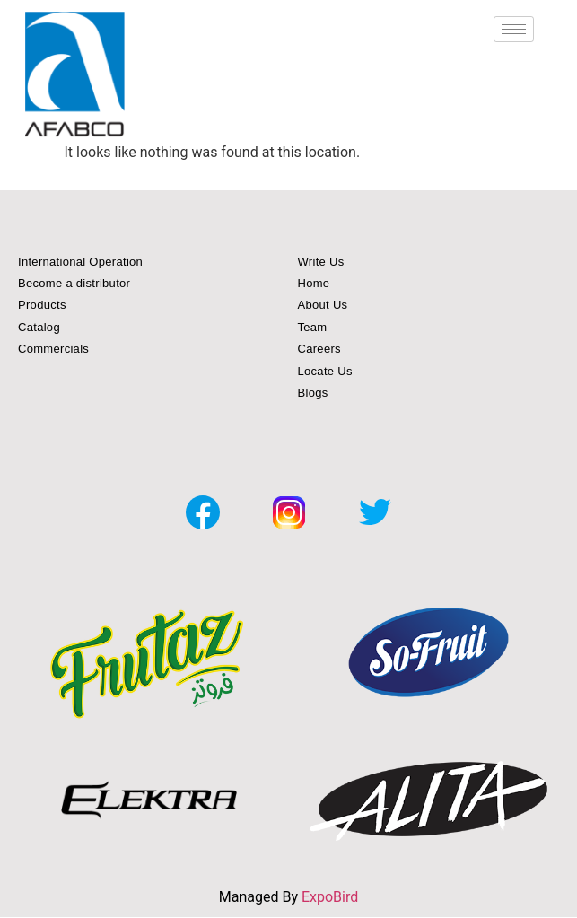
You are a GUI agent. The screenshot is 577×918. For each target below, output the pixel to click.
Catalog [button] (39, 327)
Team (313, 327)
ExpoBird (330, 896)
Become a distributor (74, 283)
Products (42, 304)
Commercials (53, 348)
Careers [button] (319, 348)
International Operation (80, 261)
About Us (323, 304)
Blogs (313, 392)
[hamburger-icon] (514, 29)
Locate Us (325, 371)
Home (314, 283)
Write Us (321, 261)
